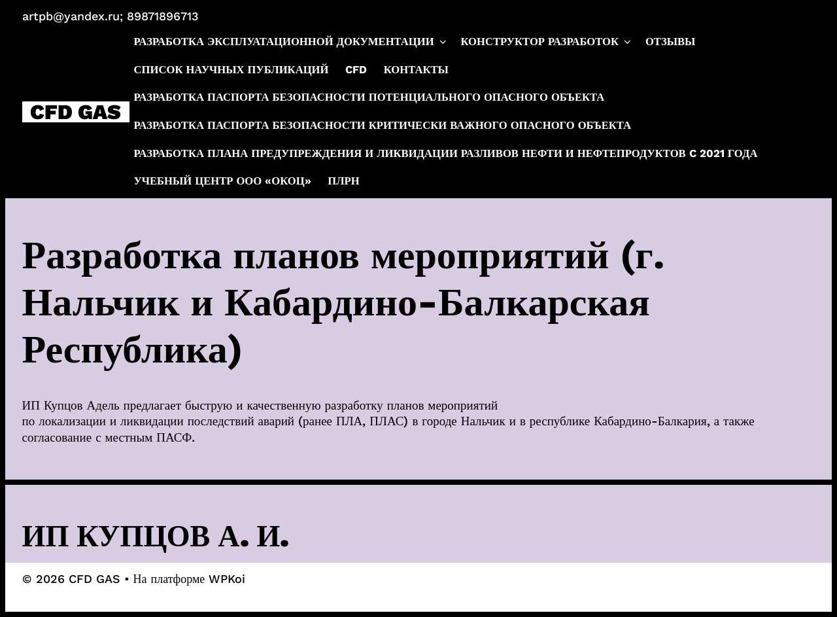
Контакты (416, 69)
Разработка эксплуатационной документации (291, 42)
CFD (356, 69)
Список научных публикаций (231, 69)
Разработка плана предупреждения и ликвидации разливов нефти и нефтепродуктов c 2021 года (446, 153)
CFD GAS (75, 111)
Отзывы (670, 41)
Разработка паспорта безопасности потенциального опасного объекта (369, 97)
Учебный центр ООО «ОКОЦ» (222, 181)
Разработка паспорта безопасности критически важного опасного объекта (383, 125)
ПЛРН (343, 181)
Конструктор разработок (546, 42)
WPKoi (227, 579)
